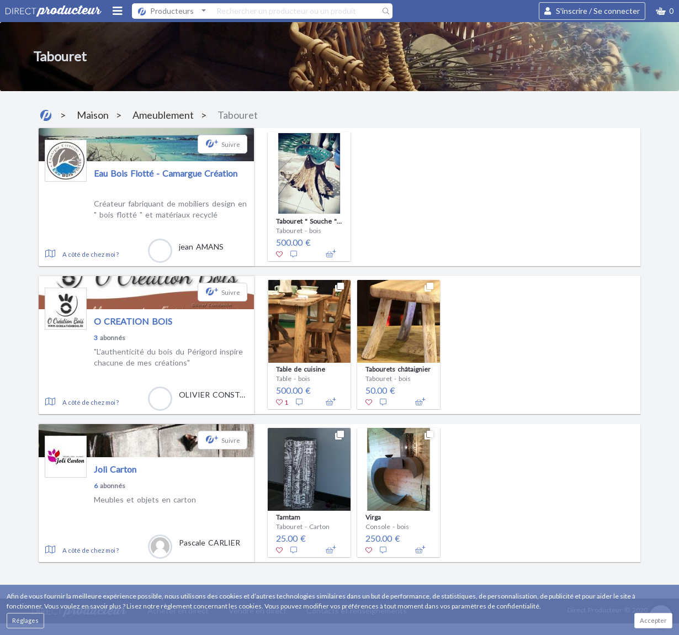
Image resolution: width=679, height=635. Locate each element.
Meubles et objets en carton (145, 499)
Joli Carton (115, 469)
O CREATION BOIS (133, 321)
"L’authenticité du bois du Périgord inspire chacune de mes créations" (168, 357)
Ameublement (163, 115)
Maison (93, 115)
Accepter (653, 620)
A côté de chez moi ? (90, 254)
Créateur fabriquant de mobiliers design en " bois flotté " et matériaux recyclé (170, 209)
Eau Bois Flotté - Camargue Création (165, 173)
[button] (664, 11)
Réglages (25, 620)
